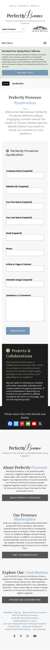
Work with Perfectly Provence (25, 618)
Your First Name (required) (25, 204)
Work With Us (23, 6)
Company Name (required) (25, 173)
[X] (40, 423)
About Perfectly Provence (25, 497)
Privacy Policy (14, 626)
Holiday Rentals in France (25, 621)
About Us (13, 6)
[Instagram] (16, 423)
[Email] (28, 423)
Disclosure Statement (32, 626)
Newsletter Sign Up (12, 612)
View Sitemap (39, 629)
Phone (25, 251)
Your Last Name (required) (25, 220)
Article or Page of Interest (25, 266)
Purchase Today (25, 73)
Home (6, 83)
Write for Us (34, 6)
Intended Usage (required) (25, 282)
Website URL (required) (25, 188)
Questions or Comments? (25, 308)
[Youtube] (34, 423)
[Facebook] (10, 423)
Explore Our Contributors (25, 599)
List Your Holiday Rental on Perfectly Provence (25, 623)
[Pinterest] (22, 423)
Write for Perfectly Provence (25, 615)
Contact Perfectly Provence (18, 629)
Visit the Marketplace (25, 555)
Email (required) (25, 235)
